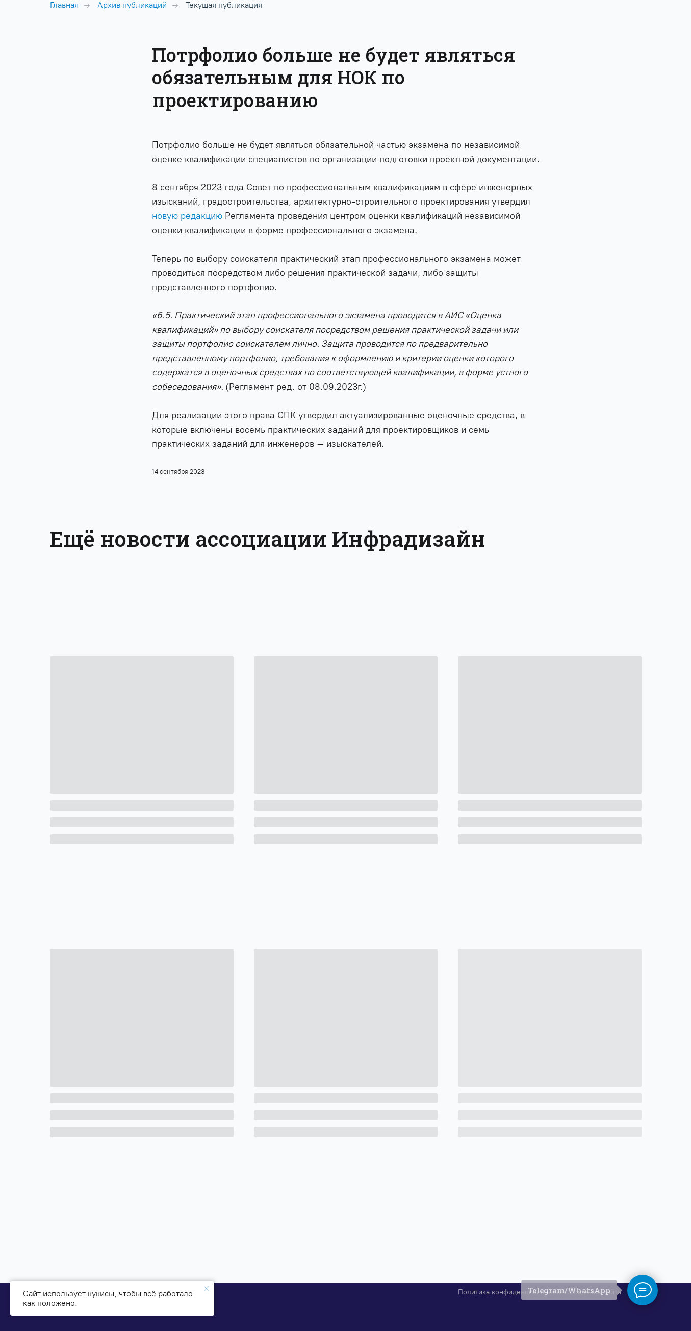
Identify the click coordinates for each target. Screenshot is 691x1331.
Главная (64, 5)
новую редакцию (187, 215)
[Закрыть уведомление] (206, 1289)
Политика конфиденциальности (510, 1292)
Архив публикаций (132, 5)
